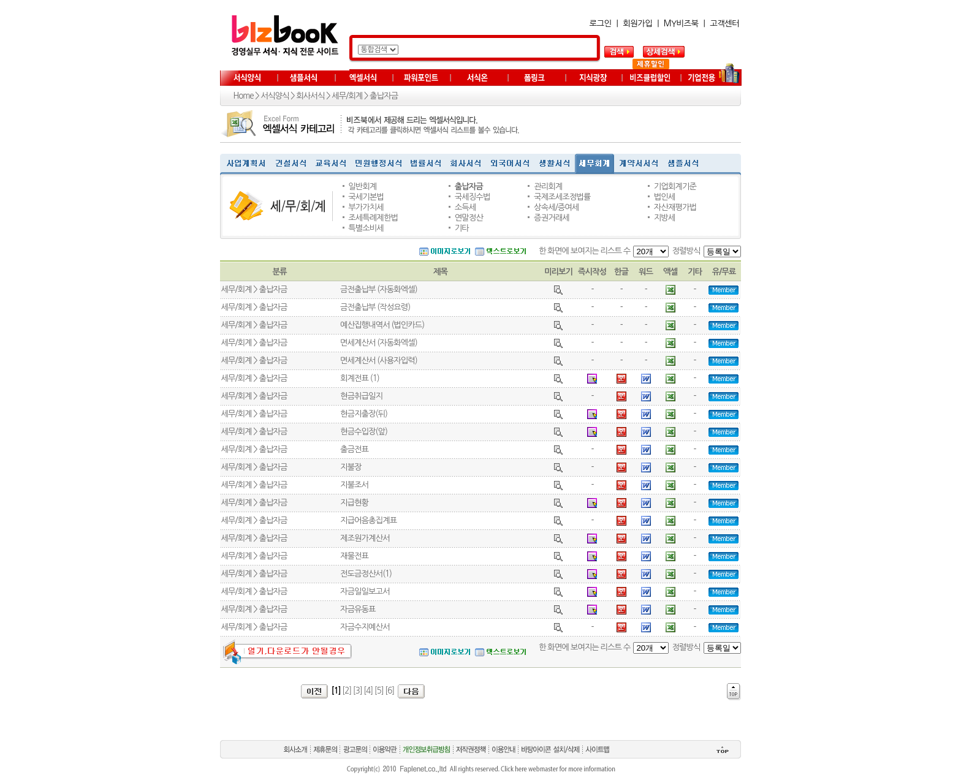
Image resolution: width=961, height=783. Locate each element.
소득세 (465, 207)
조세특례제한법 (373, 218)
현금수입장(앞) (363, 432)
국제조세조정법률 (562, 197)
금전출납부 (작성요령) (375, 307)
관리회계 (548, 187)
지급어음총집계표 (368, 520)
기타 (462, 228)
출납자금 (384, 96)
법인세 (664, 197)
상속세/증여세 (556, 207)
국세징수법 (472, 197)
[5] (379, 691)
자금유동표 (358, 609)
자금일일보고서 (365, 592)
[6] (389, 691)
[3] (357, 691)
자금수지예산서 (365, 627)
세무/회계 (347, 96)
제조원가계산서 (365, 538)
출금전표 (354, 449)
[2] (346, 691)
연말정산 (469, 218)
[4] (368, 691)
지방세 (664, 218)
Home (244, 96)
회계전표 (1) (359, 378)
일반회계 (362, 187)
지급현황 (354, 503)
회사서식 (310, 96)
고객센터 (724, 24)
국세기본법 (366, 197)
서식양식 (274, 96)
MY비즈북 (681, 24)
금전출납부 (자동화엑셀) (378, 289)
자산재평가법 (675, 207)
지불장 (351, 467)
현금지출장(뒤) (363, 414)
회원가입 (637, 24)
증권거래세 (551, 218)
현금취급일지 (361, 396)
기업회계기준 (675, 187)
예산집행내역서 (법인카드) (382, 325)
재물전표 (354, 556)
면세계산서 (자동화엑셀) (378, 343)
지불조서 (354, 485)
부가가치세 (366, 207)
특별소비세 (366, 228)
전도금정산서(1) (366, 574)
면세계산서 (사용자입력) (378, 361)
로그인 (601, 24)
